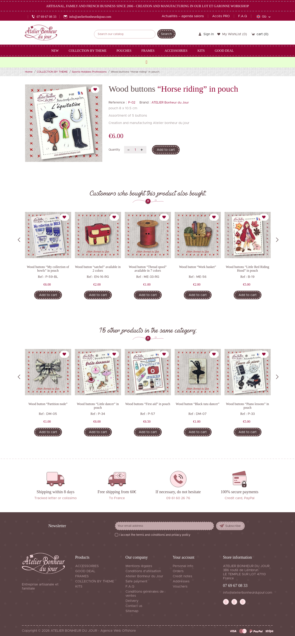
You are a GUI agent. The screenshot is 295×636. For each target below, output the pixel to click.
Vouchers (180, 586)
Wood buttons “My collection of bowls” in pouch (48, 268)
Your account (183, 557)
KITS (78, 586)
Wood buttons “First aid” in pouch (147, 404)
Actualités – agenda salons (183, 16)
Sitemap (132, 611)
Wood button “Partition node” (47, 404)
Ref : (41, 276)
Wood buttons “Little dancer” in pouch (98, 405)
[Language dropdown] (263, 17)
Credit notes (182, 576)
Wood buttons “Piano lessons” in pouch (247, 405)
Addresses (181, 581)
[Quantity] (135, 149)
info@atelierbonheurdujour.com (247, 592)
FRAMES (82, 576)
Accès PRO (221, 16)
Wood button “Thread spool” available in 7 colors (148, 268)
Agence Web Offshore (118, 630)
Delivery (132, 600)
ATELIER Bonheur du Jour (170, 102)
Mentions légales (139, 566)
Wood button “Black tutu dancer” (198, 404)
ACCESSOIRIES (87, 566)
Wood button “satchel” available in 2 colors (98, 268)
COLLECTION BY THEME (94, 581)
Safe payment (136, 581)
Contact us (134, 606)
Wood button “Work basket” (197, 267)
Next (277, 239)
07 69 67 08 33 (235, 585)
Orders (178, 571)
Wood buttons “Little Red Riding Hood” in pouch (247, 268)
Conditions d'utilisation (143, 571)
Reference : (118, 102)
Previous (19, 239)
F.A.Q (242, 16)
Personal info (183, 566)
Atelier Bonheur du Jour (144, 576)
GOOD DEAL (85, 571)
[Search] (124, 34)
